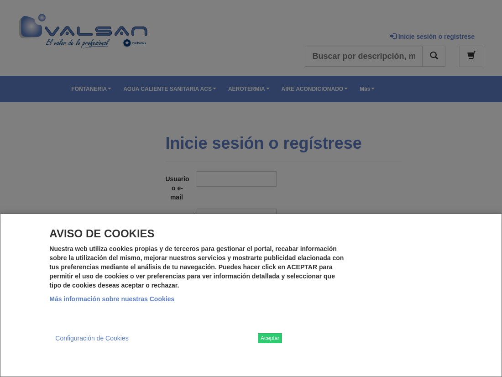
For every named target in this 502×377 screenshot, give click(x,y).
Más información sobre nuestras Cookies (111, 299)
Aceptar (270, 338)
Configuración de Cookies (91, 338)
